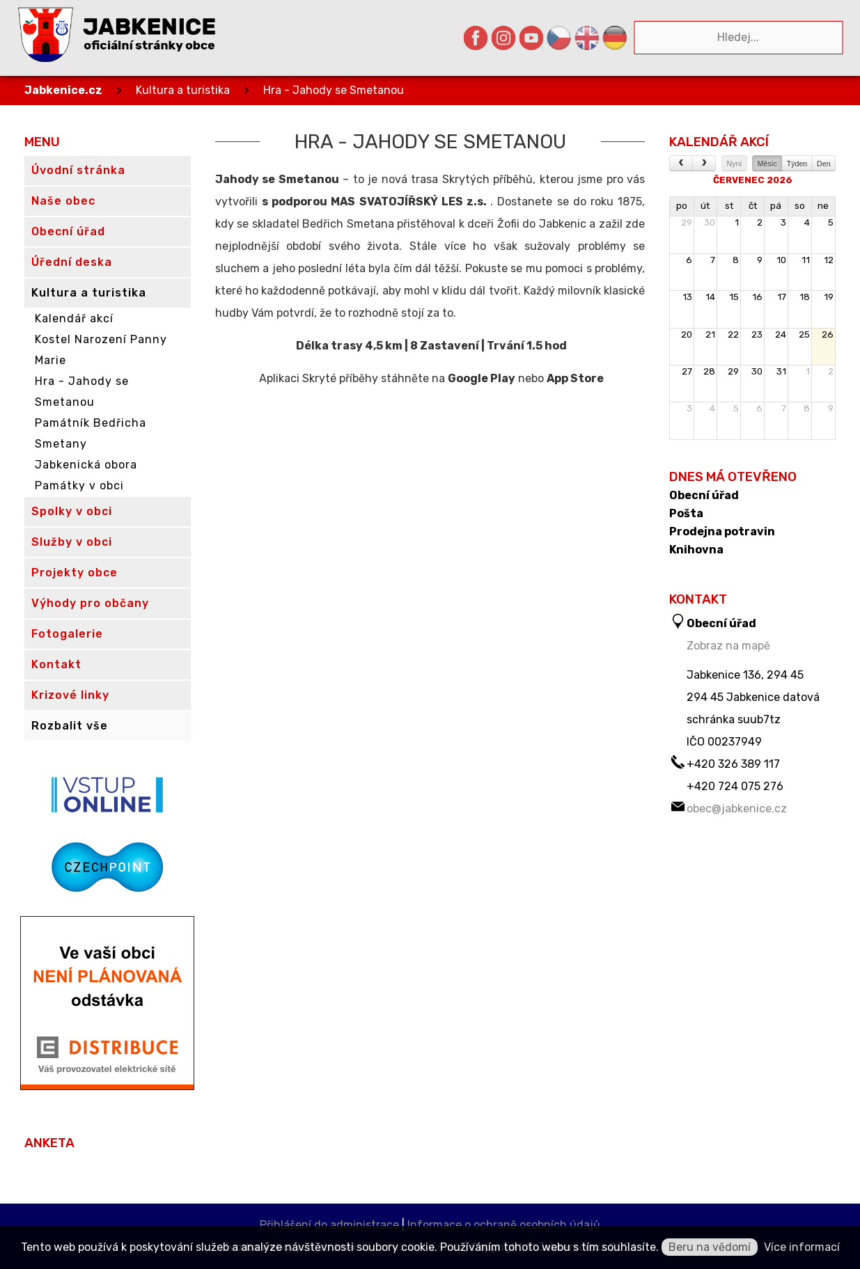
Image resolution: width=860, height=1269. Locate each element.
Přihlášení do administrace (329, 1224)
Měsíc (766, 163)
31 (781, 371)
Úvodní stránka (78, 170)
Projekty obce (74, 572)
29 (686, 222)
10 (781, 260)
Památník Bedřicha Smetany (90, 433)
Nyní (734, 163)
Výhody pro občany (90, 603)
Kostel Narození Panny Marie (101, 350)
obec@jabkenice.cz (737, 808)
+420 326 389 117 (733, 764)
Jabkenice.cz (63, 90)
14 (710, 297)
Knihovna (696, 549)
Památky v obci (79, 485)
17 (781, 297)
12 (829, 260)
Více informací (802, 1247)
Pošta (686, 513)
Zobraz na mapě (728, 645)
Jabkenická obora (86, 464)
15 (734, 297)
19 (829, 297)
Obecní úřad (704, 495)
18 (804, 297)
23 (757, 334)
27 (687, 371)
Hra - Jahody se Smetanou (333, 90)
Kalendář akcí (74, 318)
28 (709, 371)
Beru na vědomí (710, 1247)
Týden (797, 163)
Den (824, 163)
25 (804, 334)
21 (710, 334)
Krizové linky (70, 695)
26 (828, 334)
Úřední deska (71, 262)
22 (733, 334)
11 (806, 260)
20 (686, 334)
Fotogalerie (67, 633)
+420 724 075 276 (735, 786)
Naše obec (63, 200)
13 (687, 297)
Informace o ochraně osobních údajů (503, 1224)
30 (709, 222)
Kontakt (56, 664)
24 (780, 334)
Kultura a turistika (183, 90)
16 (757, 297)
